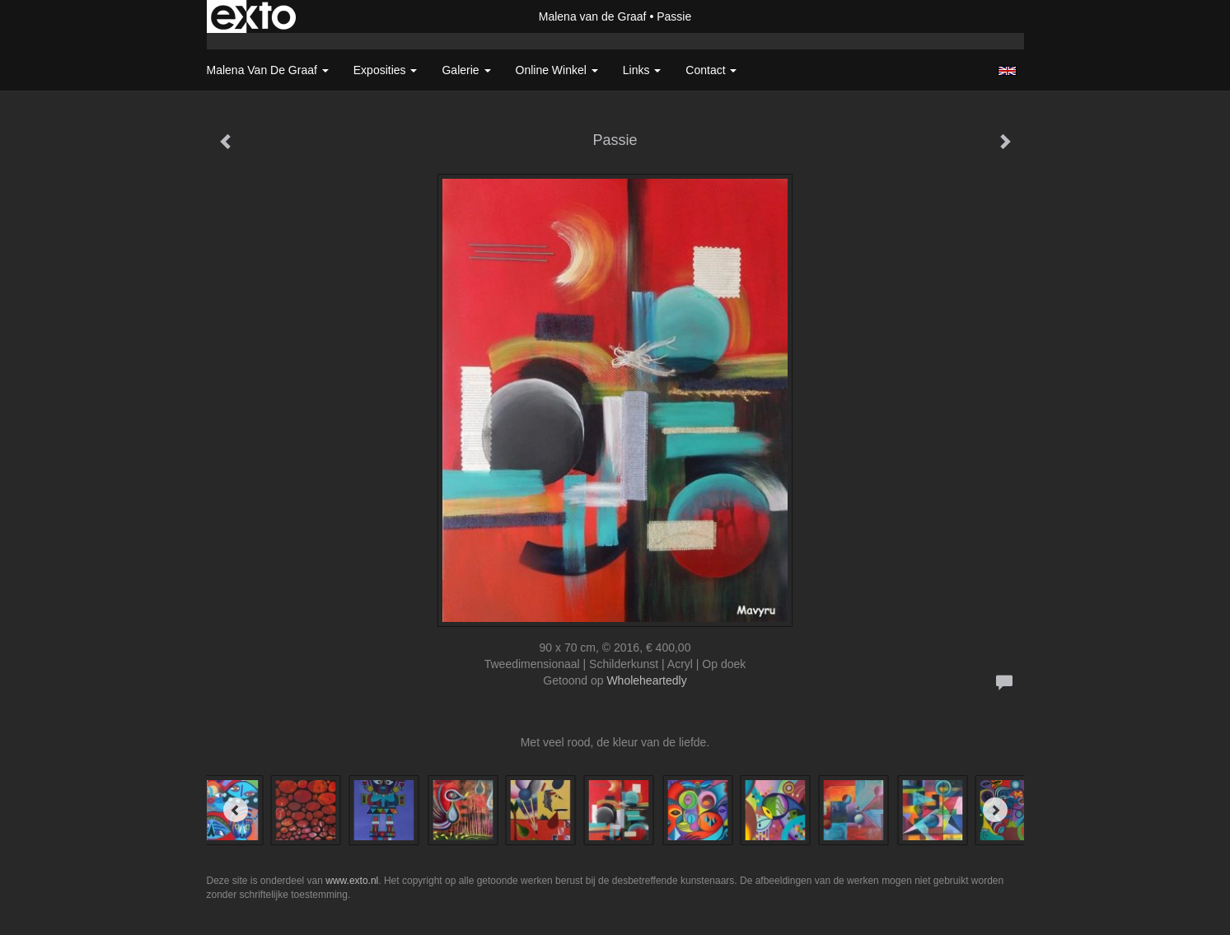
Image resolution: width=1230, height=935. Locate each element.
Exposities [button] (385, 70)
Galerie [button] (466, 70)
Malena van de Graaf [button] (268, 70)
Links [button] (642, 70)
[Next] (995, 809)
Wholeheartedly (646, 680)
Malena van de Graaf (593, 16)
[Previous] (235, 809)
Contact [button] (711, 70)
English (1007, 71)
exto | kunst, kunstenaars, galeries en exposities (253, 16)
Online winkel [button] (557, 70)
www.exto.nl (351, 880)
